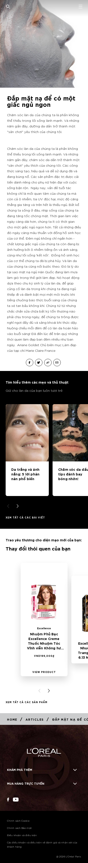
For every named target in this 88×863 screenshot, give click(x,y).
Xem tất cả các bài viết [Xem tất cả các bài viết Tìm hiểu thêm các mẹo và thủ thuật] (25, 517)
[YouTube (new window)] (16, 800)
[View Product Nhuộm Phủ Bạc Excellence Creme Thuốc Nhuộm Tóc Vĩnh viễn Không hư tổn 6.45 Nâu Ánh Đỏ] (44, 671)
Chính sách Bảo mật (19, 827)
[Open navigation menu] (80, 6)
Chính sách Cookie (18, 820)
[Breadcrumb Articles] (35, 719)
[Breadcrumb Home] (12, 719)
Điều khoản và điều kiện (22, 835)
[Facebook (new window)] (8, 800)
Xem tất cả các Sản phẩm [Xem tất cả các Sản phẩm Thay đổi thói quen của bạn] (26, 702)
